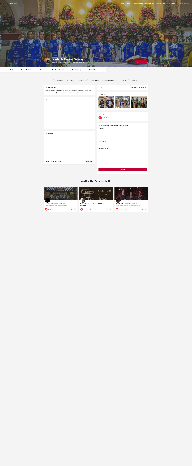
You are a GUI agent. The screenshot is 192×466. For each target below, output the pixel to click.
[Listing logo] (47, 60)
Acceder (182, 3)
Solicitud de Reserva (58, 69)
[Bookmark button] (75, 209)
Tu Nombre (122, 130)
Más (164, 3)
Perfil (11, 69)
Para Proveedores (138, 3)
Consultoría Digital (150, 3)
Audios (42, 69)
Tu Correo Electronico (122, 137)
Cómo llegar (89, 161)
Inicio (122, 3)
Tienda (159, 3)
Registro (187, 3)
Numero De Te (122, 143)
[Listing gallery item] (106, 102)
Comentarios (76, 70)
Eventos (92, 70)
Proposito (128, 3)
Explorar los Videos (26, 69)
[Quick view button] (72, 209)
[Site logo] (3, 3)
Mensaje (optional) (122, 157)
